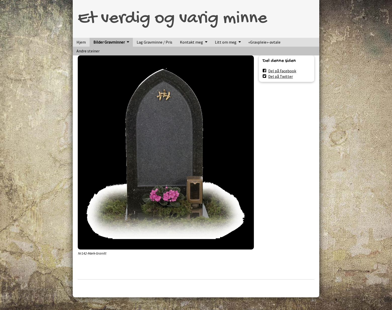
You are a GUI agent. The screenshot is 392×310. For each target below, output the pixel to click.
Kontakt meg (191, 42)
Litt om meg (226, 42)
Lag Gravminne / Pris (154, 42)
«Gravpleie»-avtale (264, 42)
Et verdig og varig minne (172, 19)
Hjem (81, 42)
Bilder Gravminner (109, 42)
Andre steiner (88, 50)
